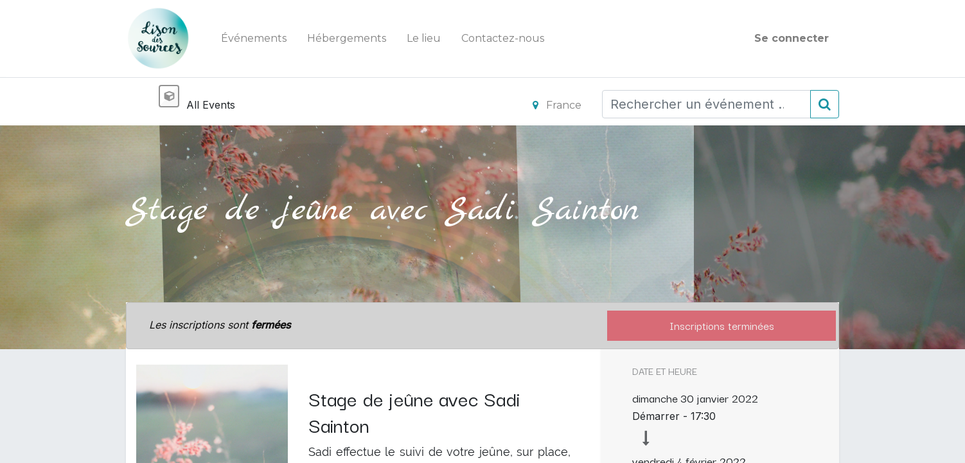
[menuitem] (254, 38)
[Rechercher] (824, 104)
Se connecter (791, 38)
